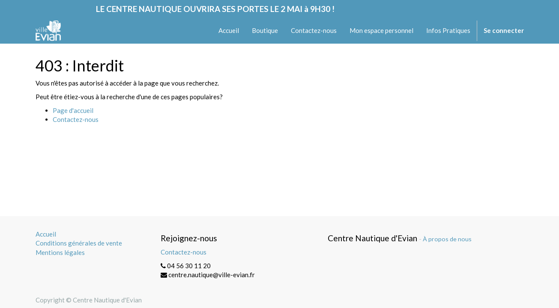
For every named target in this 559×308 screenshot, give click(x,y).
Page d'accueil (73, 110)
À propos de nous (447, 239)
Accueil (46, 234)
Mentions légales (60, 252)
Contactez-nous (76, 119)
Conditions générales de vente (79, 243)
